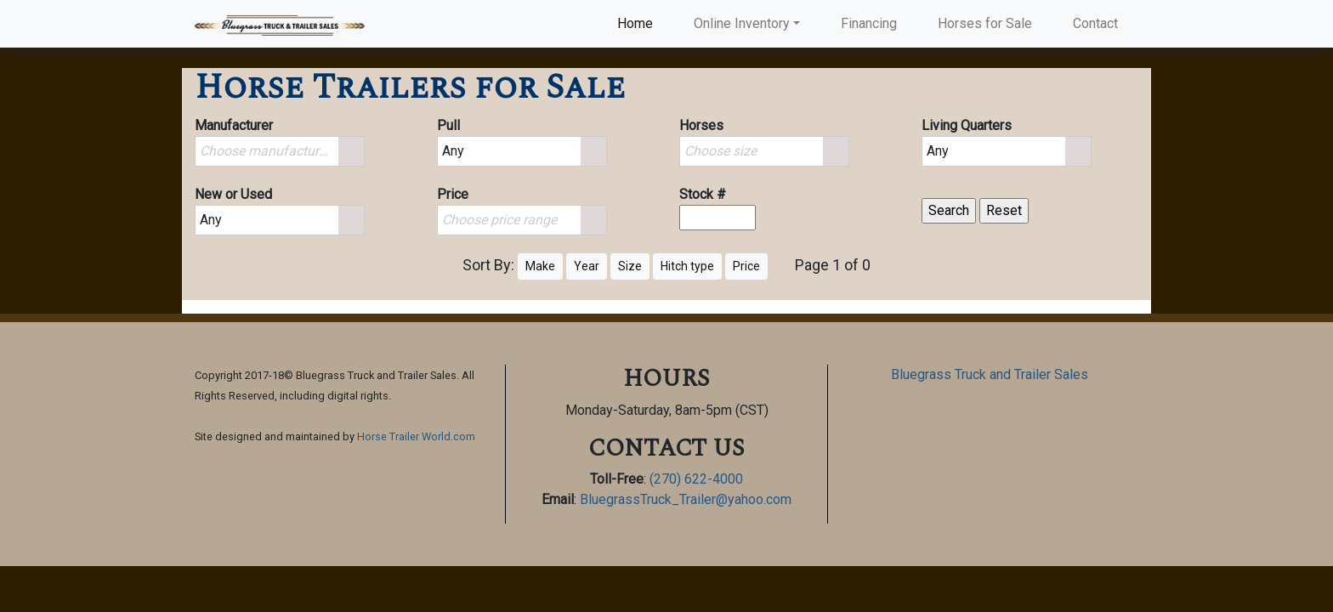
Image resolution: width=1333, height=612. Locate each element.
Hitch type (687, 266)
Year (586, 266)
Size (630, 266)
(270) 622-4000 (696, 479)
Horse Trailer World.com (416, 436)
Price (746, 266)
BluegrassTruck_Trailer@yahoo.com (685, 499)
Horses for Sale (985, 23)
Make (540, 266)
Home (638, 22)
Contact (1095, 23)
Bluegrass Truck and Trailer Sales (989, 374)
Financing (869, 23)
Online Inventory (742, 23)
